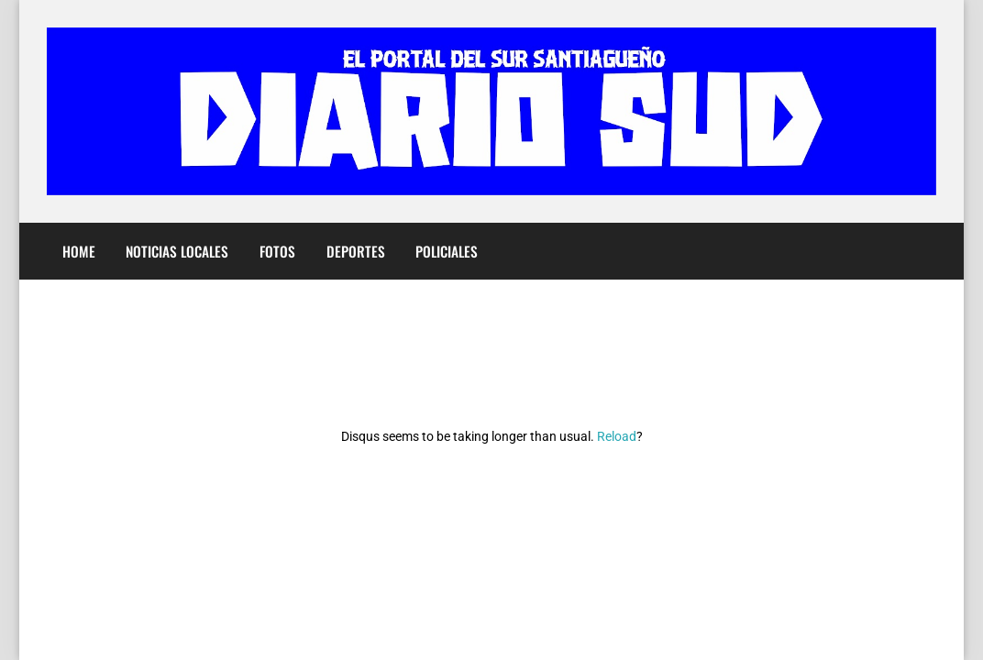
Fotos (277, 251)
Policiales (446, 251)
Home (78, 251)
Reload (616, 436)
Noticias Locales (177, 251)
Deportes (355, 251)
